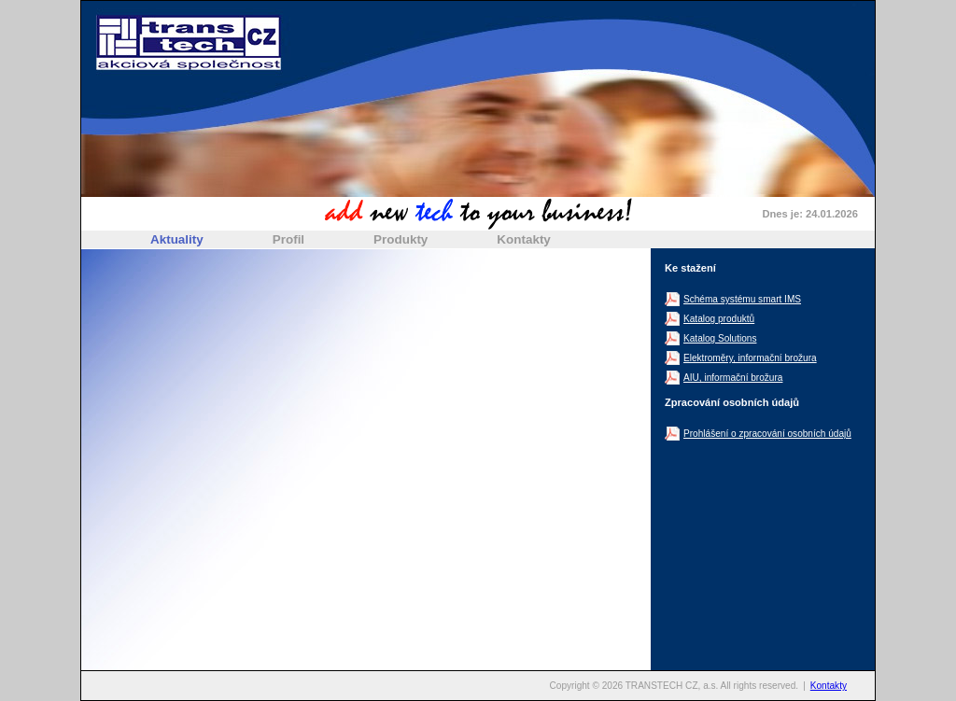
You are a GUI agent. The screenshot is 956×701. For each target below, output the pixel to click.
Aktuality (177, 239)
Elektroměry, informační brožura (750, 358)
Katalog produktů (718, 319)
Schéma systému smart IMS (742, 299)
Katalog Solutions (719, 338)
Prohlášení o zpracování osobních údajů (767, 433)
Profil (288, 239)
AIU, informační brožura (732, 377)
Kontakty (524, 239)
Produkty (400, 239)
